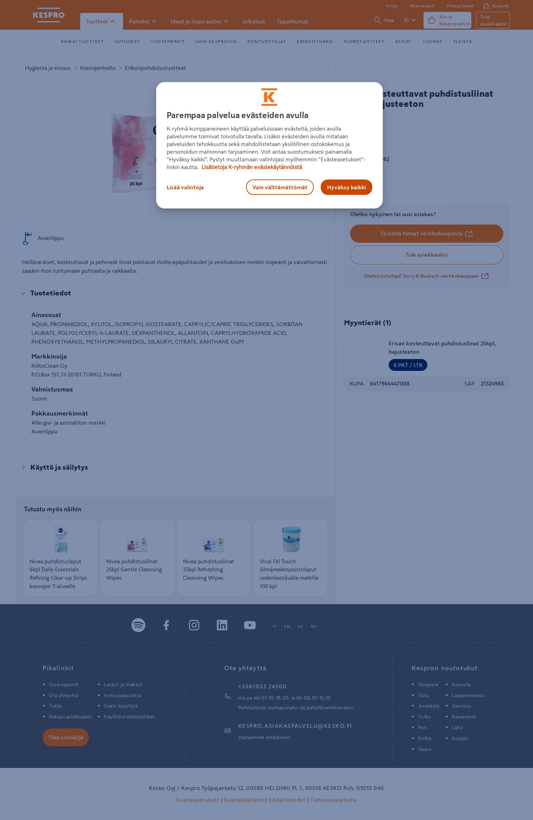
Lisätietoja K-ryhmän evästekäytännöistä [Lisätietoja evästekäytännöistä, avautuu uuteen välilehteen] (251, 167)
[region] (269, 145)
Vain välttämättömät (279, 187)
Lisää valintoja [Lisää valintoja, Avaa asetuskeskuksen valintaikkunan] (185, 187)
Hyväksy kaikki (346, 187)
